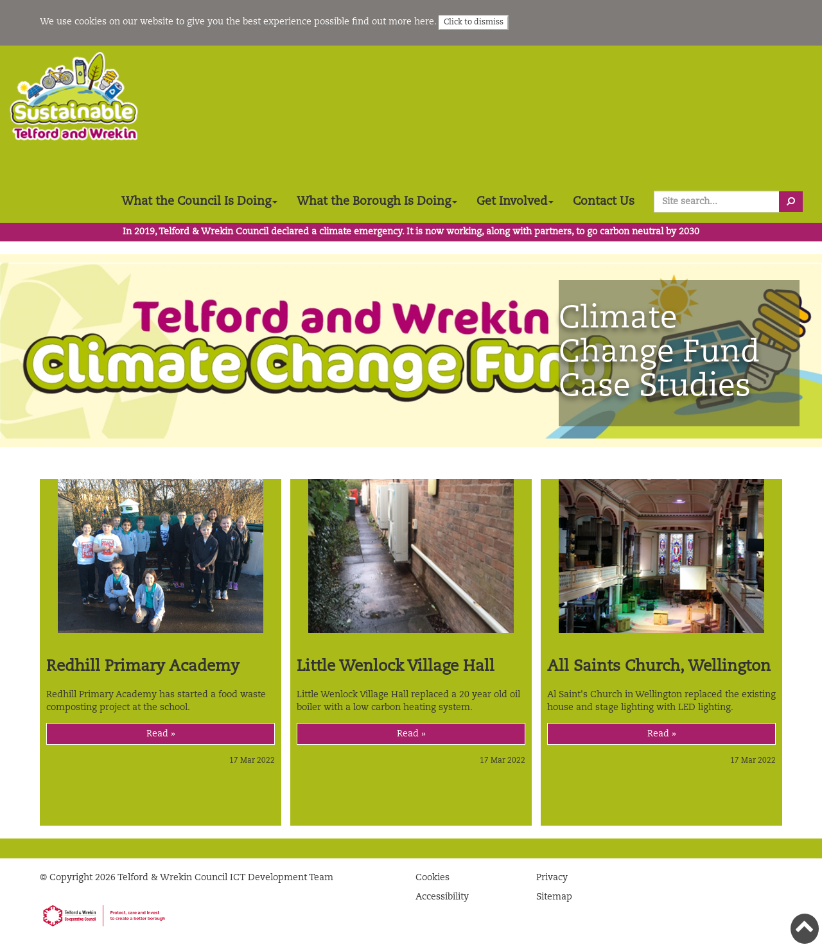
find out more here (393, 21)
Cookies (432, 877)
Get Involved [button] (515, 201)
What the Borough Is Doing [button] (377, 201)
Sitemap (554, 896)
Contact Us (603, 201)
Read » (160, 733)
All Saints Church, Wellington (659, 667)
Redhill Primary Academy (143, 667)
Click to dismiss (473, 22)
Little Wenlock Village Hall (395, 667)
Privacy (552, 877)
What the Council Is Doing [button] (199, 201)
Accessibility (442, 896)
